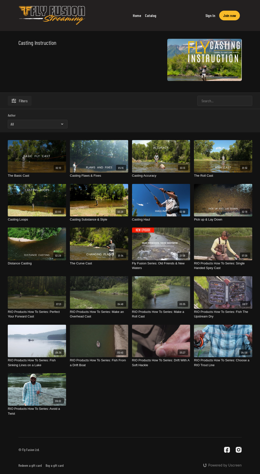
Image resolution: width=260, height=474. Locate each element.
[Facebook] (227, 450)
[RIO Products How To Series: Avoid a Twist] (37, 411)
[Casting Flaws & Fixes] (99, 175)
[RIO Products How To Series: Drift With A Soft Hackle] (161, 362)
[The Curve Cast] (99, 263)
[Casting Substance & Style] (99, 219)
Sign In (210, 15)
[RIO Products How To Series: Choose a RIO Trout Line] (223, 362)
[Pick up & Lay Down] (223, 219)
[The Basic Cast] (37, 175)
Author (12, 115)
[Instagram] (239, 450)
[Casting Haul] (161, 219)
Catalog (150, 15)
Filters (20, 100)
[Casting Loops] (37, 219)
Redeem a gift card (30, 465)
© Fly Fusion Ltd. (29, 449)
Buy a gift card (55, 465)
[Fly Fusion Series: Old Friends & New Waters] (161, 265)
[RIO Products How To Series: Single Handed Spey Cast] (223, 265)
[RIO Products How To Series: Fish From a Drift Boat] (99, 362)
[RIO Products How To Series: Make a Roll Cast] (161, 314)
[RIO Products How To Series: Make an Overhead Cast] (99, 314)
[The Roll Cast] (223, 175)
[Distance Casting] (37, 263)
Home (137, 15)
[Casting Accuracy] (161, 175)
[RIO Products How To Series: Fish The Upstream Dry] (223, 314)
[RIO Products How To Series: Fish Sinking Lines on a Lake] (37, 362)
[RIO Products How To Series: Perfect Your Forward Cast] (37, 314)
